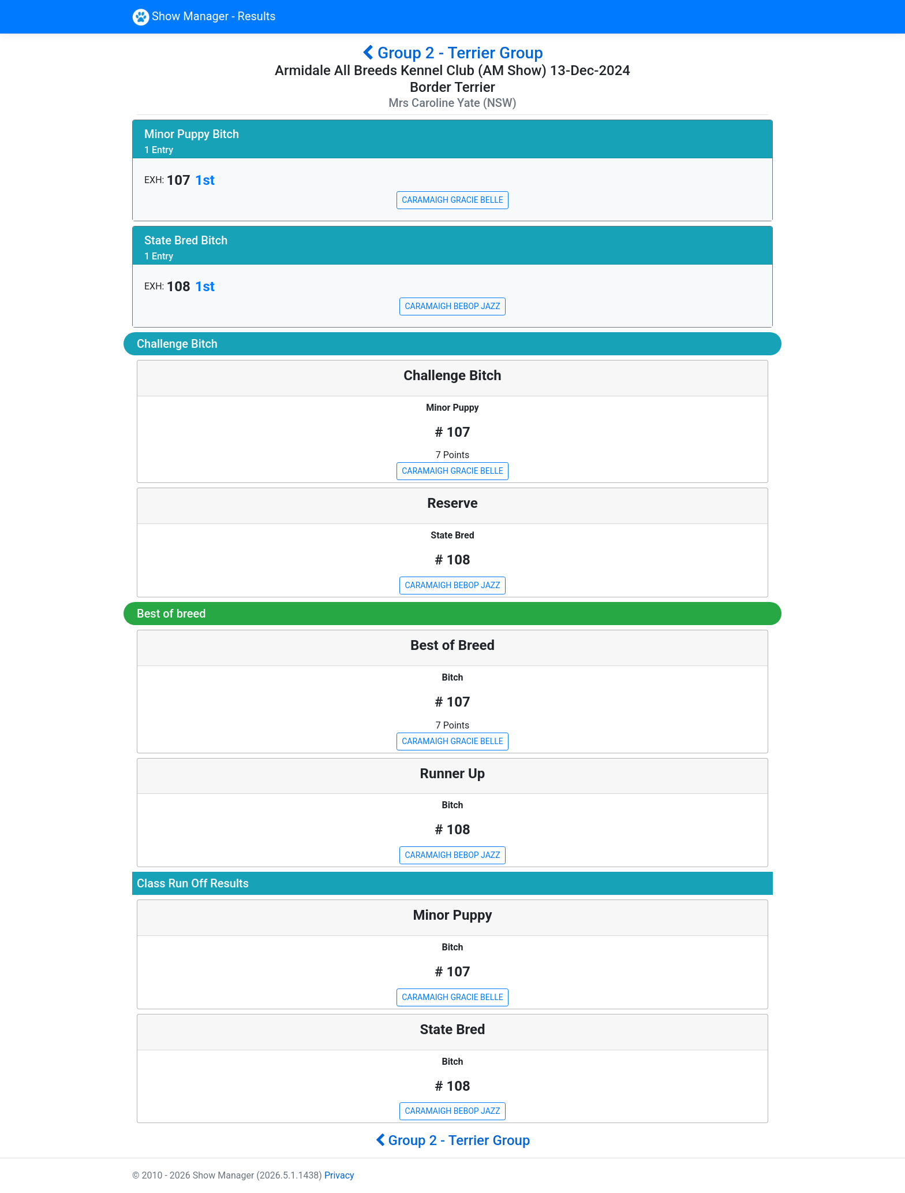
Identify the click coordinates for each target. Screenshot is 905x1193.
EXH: (154, 179)
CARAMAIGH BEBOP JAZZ (452, 306)
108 (178, 286)
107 (178, 180)
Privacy (339, 1175)
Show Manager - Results (204, 17)
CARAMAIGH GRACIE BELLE (452, 200)
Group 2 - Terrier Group (452, 52)
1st (205, 180)
